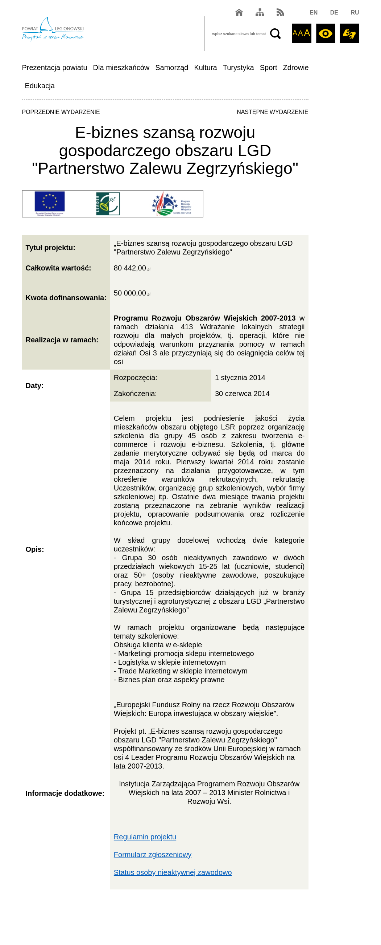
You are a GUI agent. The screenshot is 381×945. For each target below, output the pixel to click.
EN (314, 12)
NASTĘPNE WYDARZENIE (272, 112)
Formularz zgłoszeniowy (153, 855)
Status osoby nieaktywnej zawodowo (173, 872)
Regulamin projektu (145, 837)
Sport (268, 68)
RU (355, 12)
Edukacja (40, 86)
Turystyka (238, 68)
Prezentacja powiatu (54, 68)
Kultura (205, 68)
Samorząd (171, 68)
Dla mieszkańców (121, 68)
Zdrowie (296, 68)
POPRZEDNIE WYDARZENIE (61, 112)
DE (334, 12)
